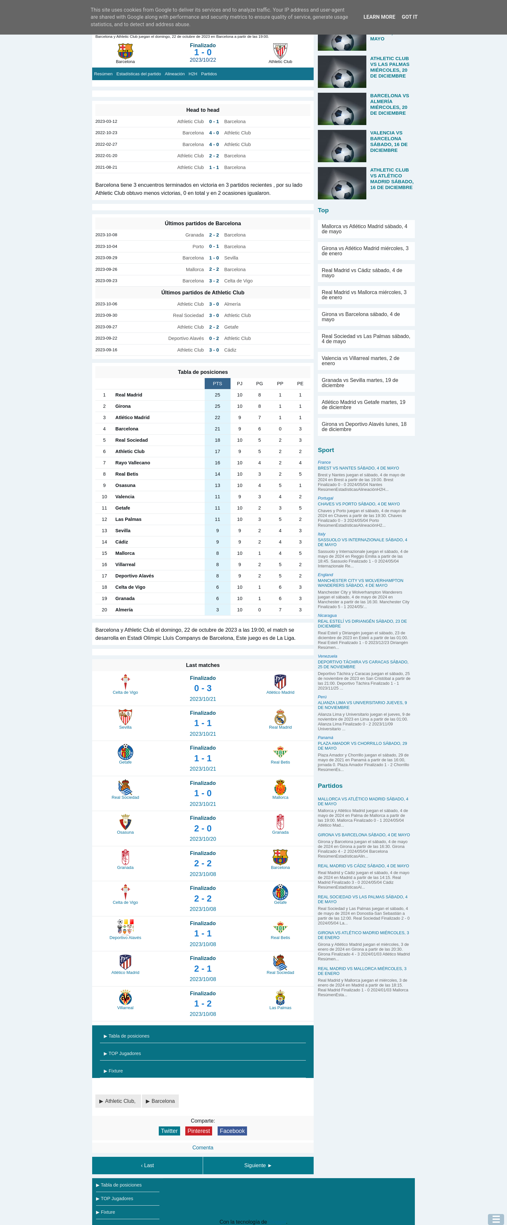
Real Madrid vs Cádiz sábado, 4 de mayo (362, 273)
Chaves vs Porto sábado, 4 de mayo (359, 504)
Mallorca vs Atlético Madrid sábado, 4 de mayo (364, 229)
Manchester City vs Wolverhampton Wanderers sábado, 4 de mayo (361, 583)
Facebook (232, 1131)
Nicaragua (327, 615)
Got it (409, 17)
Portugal (325, 498)
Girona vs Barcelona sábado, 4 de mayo (361, 317)
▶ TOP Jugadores (122, 1053)
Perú (322, 696)
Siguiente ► (258, 1165)
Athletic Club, (121, 1101)
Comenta (202, 1147)
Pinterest (199, 1131)
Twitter (169, 1131)
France (324, 462)
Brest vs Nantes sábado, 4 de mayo (358, 468)
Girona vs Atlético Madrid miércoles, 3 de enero (365, 251)
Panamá (325, 737)
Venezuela (327, 656)
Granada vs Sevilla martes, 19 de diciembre (360, 382)
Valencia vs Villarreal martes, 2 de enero (360, 360)
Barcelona (163, 1101)
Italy (321, 534)
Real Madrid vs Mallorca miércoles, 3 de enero (364, 295)
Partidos (209, 73)
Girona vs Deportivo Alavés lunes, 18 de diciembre (364, 426)
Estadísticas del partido (138, 73)
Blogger (277, 1222)
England (325, 574)
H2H (193, 73)
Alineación (175, 73)
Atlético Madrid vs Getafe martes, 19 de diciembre (363, 404)
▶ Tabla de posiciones (126, 1036)
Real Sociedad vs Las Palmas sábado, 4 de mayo (366, 338)
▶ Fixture (113, 1070)
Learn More (379, 17)
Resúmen (103, 73)
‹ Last (147, 1165)
